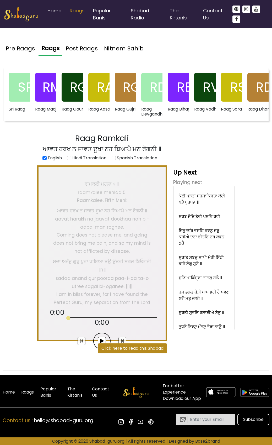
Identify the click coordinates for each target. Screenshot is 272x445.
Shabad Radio (140, 14)
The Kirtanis (178, 14)
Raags (77, 10)
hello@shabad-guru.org (63, 420)
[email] (209, 419)
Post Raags (82, 48)
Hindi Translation (86, 158)
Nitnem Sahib (124, 48)
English (52, 158)
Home (54, 10)
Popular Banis (102, 14)
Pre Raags (20, 48)
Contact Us (212, 14)
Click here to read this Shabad (132, 348)
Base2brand (207, 441)
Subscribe (253, 419)
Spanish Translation (134, 158)
